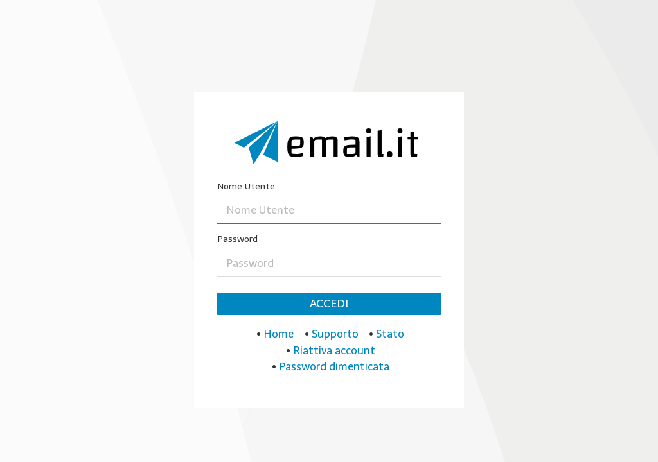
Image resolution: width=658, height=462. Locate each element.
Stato (390, 334)
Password (237, 239)
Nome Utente (246, 186)
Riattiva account (334, 350)
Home (278, 334)
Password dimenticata (334, 366)
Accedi (329, 303)
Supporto (335, 334)
